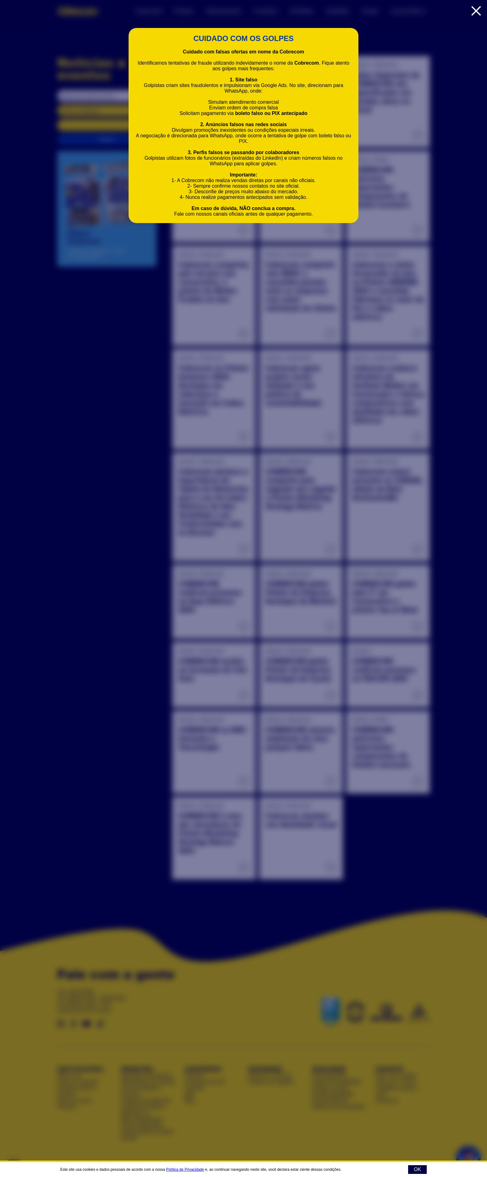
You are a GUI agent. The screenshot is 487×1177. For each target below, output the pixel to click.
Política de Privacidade (185, 1169)
